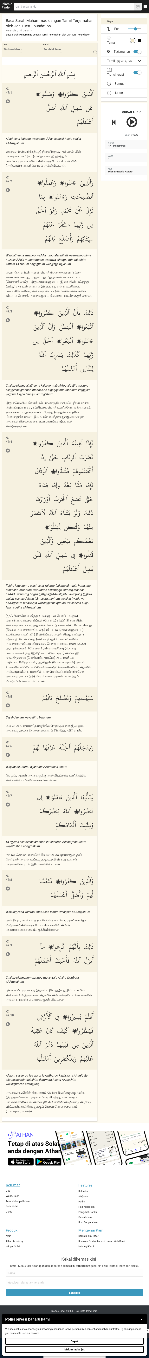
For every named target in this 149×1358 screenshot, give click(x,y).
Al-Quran (24, 30)
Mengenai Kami (91, 1230)
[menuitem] (13, 50)
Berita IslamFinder (88, 1235)
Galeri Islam (85, 1217)
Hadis (81, 1201)
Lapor (115, 93)
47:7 (9, 796)
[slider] (135, 28)
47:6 (9, 746)
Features (85, 1185)
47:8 (9, 880)
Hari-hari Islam (86, 1206)
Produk (11, 1230)
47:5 (9, 696)
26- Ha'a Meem (12, 49)
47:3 (9, 311)
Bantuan (116, 84)
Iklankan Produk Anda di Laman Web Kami (101, 1241)
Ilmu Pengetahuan (88, 1222)
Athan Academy (14, 1241)
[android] (48, 1162)
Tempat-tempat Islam (17, 1201)
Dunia (9, 1211)
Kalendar (83, 1191)
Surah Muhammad (53, 49)
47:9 (9, 945)
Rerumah (11, 30)
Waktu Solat (12, 1195)
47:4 (9, 442)
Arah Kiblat (12, 1206)
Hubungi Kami (86, 1246)
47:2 (9, 181)
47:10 (10, 1015)
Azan (8, 1235)
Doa (8, 1190)
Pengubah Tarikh (87, 1212)
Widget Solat (13, 1246)
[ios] (21, 1162)
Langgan (74, 1292)
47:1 (9, 92)
